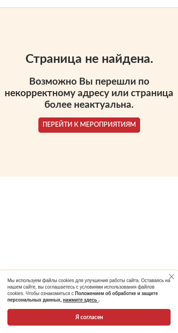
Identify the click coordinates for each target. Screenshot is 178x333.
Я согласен (89, 317)
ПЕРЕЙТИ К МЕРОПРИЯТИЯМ (89, 125)
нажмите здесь (80, 299)
